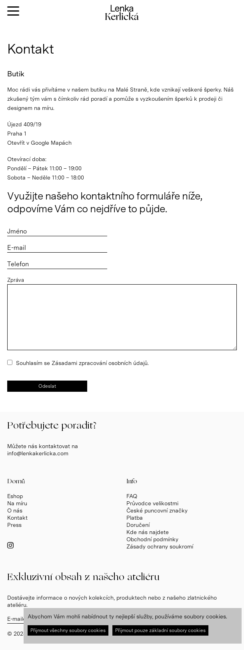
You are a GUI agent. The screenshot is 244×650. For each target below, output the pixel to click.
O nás (14, 510)
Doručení (138, 525)
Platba (134, 517)
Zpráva (15, 280)
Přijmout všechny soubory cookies (68, 630)
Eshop (15, 496)
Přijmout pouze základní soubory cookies (160, 630)
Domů (16, 481)
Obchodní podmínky (152, 539)
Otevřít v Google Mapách (39, 143)
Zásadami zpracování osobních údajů (100, 363)
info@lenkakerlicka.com (37, 453)
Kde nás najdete (147, 532)
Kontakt (17, 517)
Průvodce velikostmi (152, 503)
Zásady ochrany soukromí (159, 546)
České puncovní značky (157, 510)
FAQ (131, 496)
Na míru (17, 503)
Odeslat (47, 386)
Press (14, 525)
